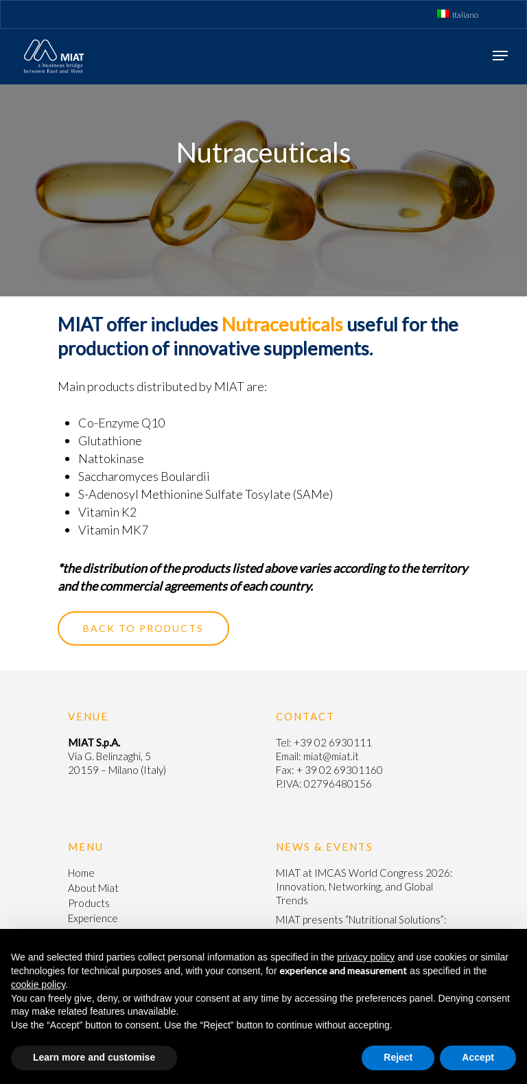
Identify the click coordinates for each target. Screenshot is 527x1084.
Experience (93, 918)
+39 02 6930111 (333, 742)
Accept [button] (478, 1057)
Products (89, 903)
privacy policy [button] (366, 957)
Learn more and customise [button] (94, 1057)
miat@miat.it (331, 756)
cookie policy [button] (38, 984)
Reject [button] (398, 1057)
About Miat (93, 888)
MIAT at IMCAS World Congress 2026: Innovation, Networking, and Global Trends (364, 886)
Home (81, 873)
